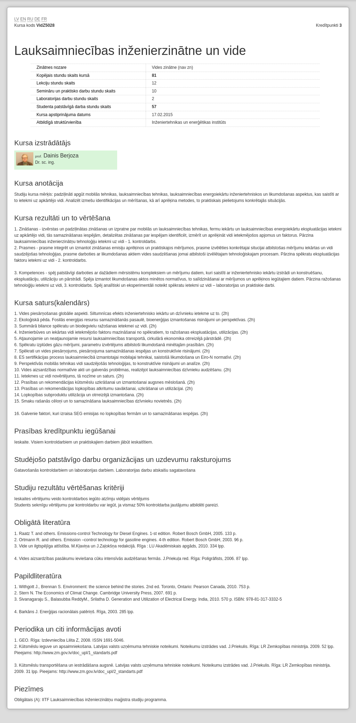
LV (16, 19)
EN (23, 19)
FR (44, 19)
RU (30, 19)
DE (37, 19)
